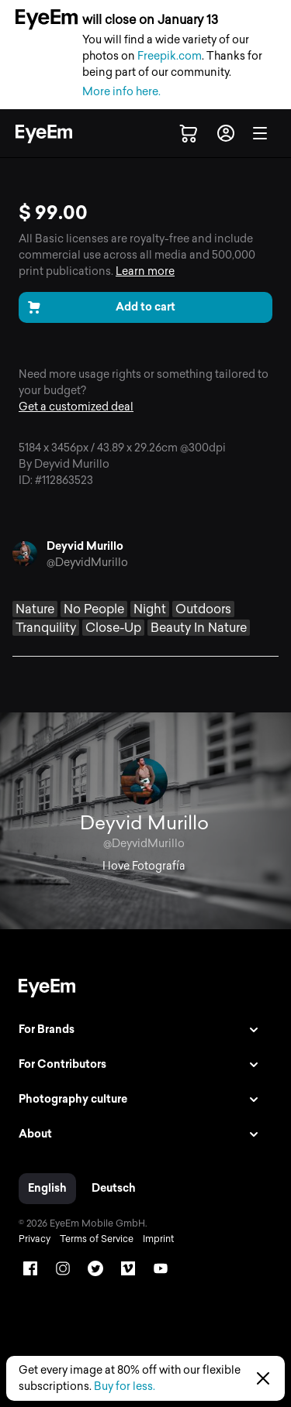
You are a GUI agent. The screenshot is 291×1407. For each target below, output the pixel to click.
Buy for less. (124, 1386)
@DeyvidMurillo (87, 562)
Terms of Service (96, 1239)
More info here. (121, 91)
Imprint (158, 1239)
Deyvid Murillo (85, 546)
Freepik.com (169, 56)
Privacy (34, 1239)
